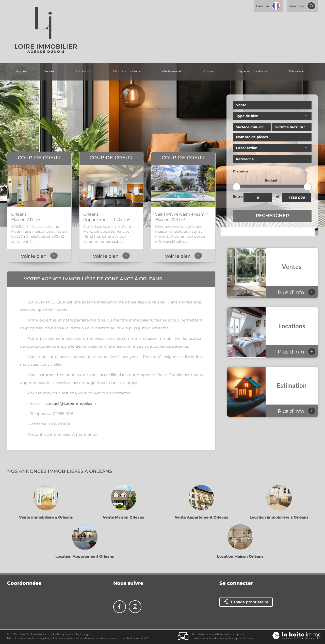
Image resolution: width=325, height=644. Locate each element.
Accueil (21, 71)
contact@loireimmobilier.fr (70, 403)
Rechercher (272, 215)
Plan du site (15, 638)
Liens (78, 638)
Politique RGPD (138, 638)
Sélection (296, 6)
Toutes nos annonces (110, 638)
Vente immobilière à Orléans (46, 517)
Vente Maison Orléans (123, 517)
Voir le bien (39, 256)
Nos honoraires (62, 638)
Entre (237, 196)
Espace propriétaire (252, 71)
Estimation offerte (126, 71)
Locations (83, 71)
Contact (209, 71)
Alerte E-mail (172, 71)
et (278, 196)
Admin (89, 638)
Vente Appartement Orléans (201, 517)
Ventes (49, 71)
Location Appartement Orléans (84, 556)
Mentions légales (37, 638)
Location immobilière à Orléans (279, 517)
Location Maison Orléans (240, 556)
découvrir (296, 71)
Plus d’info (297, 292)
